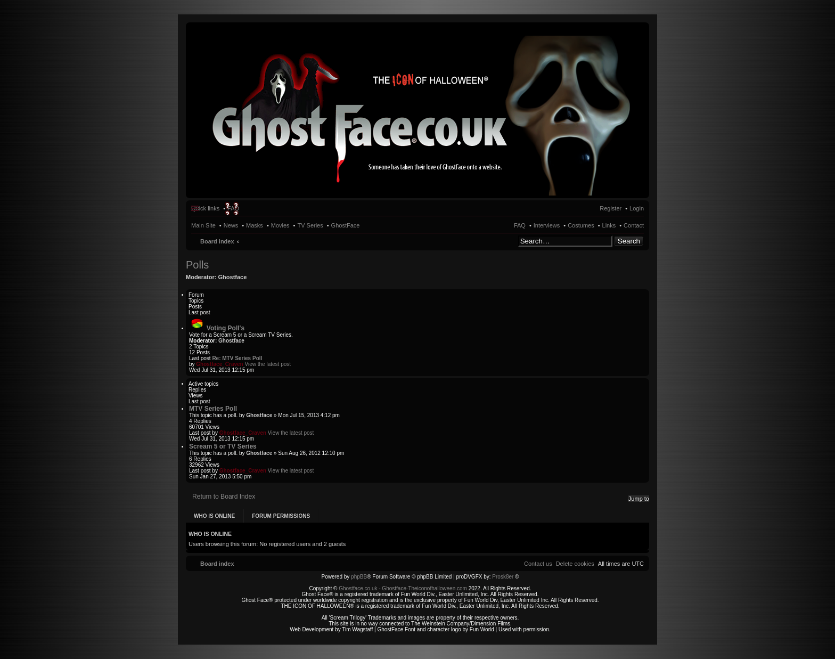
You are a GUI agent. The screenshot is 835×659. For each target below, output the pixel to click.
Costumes (581, 225)
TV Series (310, 225)
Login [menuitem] (636, 208)
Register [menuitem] (610, 208)
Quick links (205, 208)
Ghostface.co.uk (359, 588)
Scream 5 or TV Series (223, 446)
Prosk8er (502, 577)
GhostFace (345, 225)
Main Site (203, 225)
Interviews (547, 225)
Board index (217, 241)
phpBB (359, 577)
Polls (197, 265)
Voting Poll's (225, 328)
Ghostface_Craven (219, 364)
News (231, 225)
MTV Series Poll (213, 408)
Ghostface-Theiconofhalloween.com (424, 588)
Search (629, 241)
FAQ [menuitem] (233, 208)
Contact (634, 225)
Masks (254, 225)
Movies (280, 225)
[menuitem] (575, 563)
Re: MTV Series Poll (237, 358)
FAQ (520, 225)
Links (609, 225)
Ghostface (232, 277)
